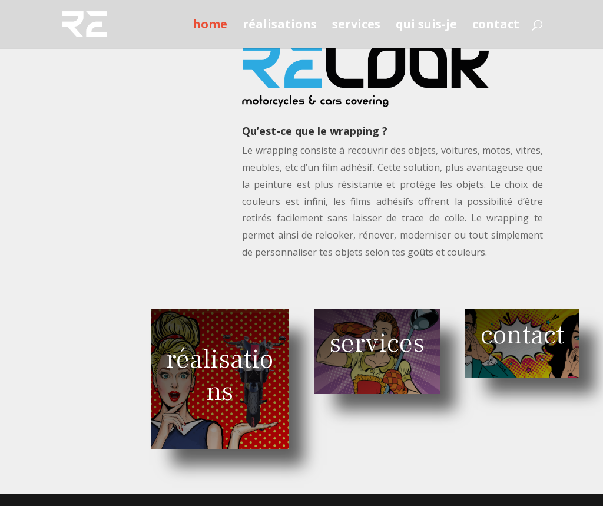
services (356, 26)
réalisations (280, 26)
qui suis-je (426, 26)
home (210, 26)
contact (495, 26)
